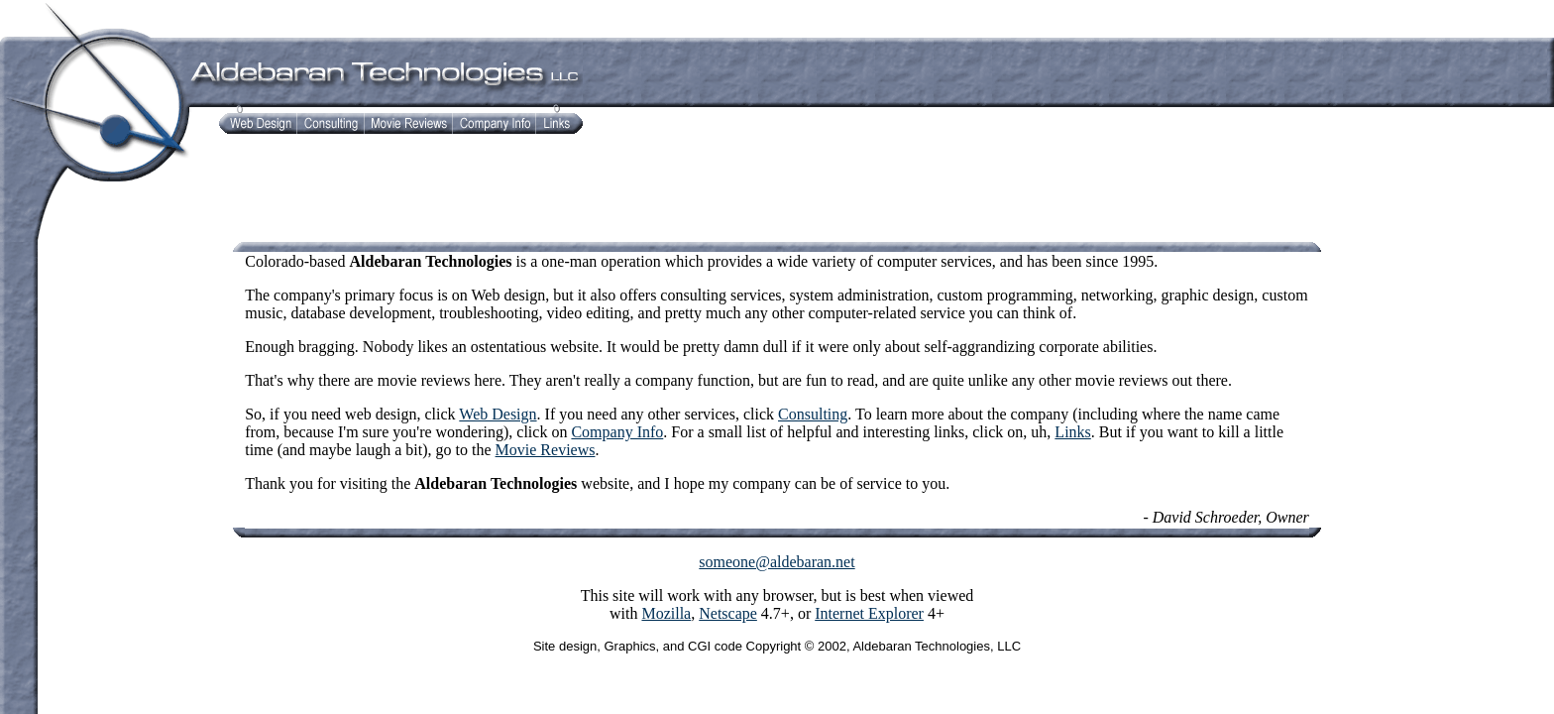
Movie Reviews (546, 449)
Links (1072, 431)
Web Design (497, 414)
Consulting (812, 414)
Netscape (728, 613)
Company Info (617, 431)
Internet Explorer (869, 613)
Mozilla (666, 613)
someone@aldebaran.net (776, 561)
